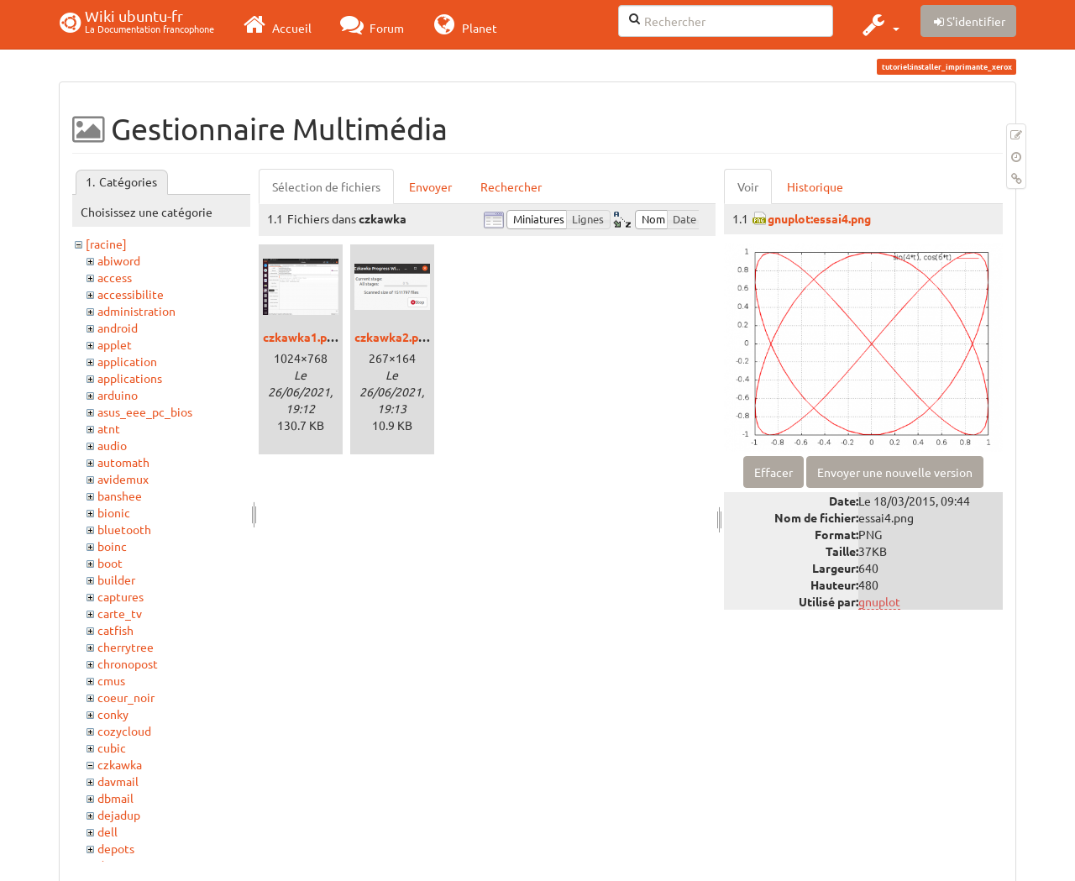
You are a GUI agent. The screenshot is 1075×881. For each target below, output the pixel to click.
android (117, 327)
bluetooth (124, 529)
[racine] (106, 243)
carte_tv (119, 613)
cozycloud (124, 730)
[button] (879, 24)
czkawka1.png (301, 336)
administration (136, 310)
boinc (112, 545)
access (114, 277)
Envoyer (430, 186)
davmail (118, 781)
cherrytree (125, 646)
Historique (815, 186)
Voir (747, 186)
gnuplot (879, 601)
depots (115, 848)
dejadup (118, 814)
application (127, 361)
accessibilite (130, 294)
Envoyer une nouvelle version (895, 472)
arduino (117, 394)
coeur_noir (126, 697)
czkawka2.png (393, 336)
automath (123, 461)
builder (116, 579)
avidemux (123, 478)
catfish (115, 629)
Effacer (773, 472)
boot (110, 562)
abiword (118, 260)
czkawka (119, 764)
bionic (113, 512)
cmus (111, 680)
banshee (119, 495)
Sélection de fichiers (326, 186)
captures (120, 596)
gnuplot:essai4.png (819, 218)
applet (114, 344)
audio (112, 445)
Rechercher (511, 186)
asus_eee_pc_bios (144, 411)
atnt (108, 428)
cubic (111, 747)
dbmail (115, 797)
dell (107, 831)
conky (112, 713)
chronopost (127, 663)
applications (129, 377)
